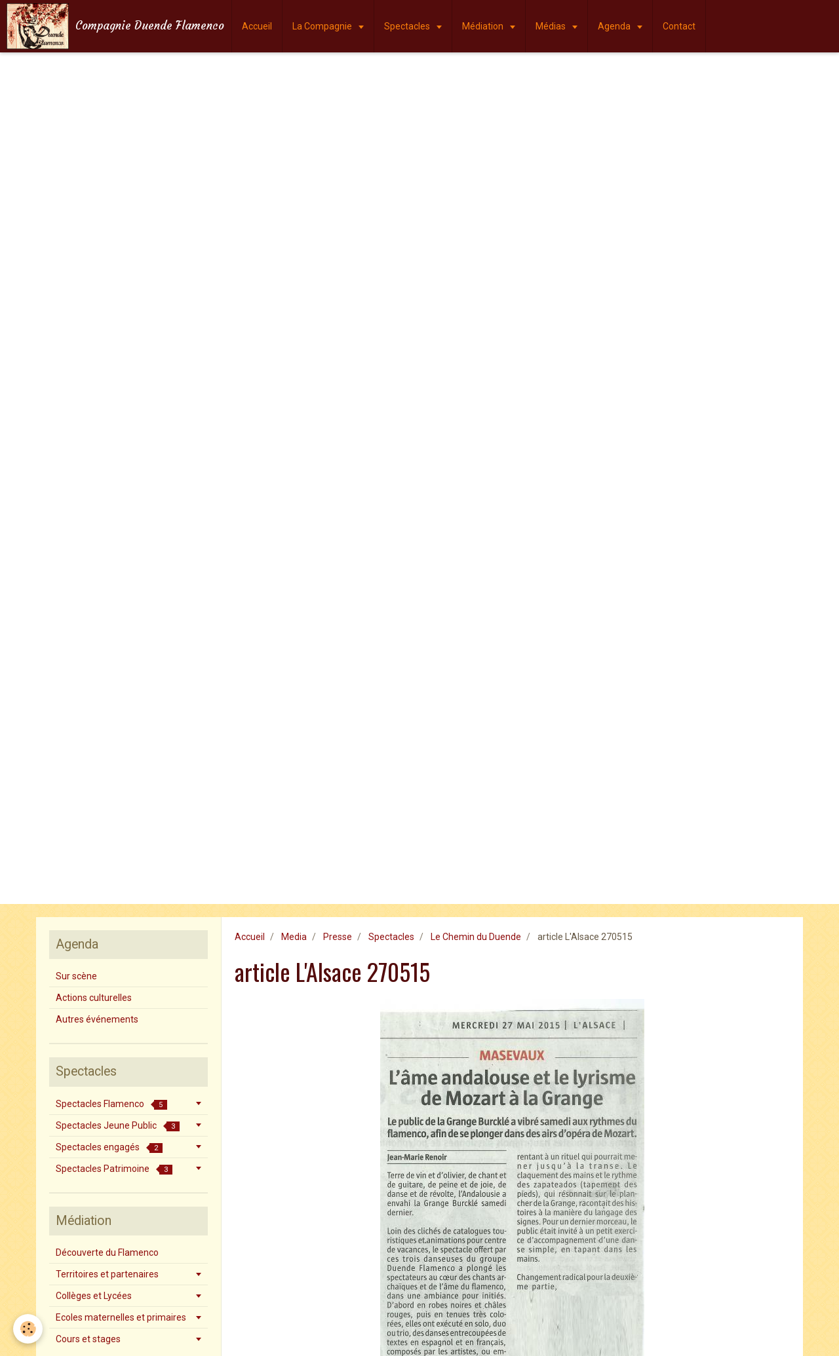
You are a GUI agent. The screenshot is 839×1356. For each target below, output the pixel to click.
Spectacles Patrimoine (114, 1169)
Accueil (257, 26)
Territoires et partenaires (107, 1274)
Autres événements (97, 1019)
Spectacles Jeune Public (118, 1125)
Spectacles (408, 26)
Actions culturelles (94, 997)
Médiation (483, 26)
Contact (679, 26)
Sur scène (76, 976)
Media (294, 937)
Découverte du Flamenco (107, 1252)
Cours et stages (88, 1339)
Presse (337, 937)
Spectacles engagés (109, 1147)
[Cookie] (28, 1329)
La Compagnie (323, 26)
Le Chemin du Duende (476, 937)
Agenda (615, 26)
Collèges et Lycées (94, 1295)
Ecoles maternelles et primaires (121, 1317)
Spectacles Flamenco (111, 1104)
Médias (552, 26)
